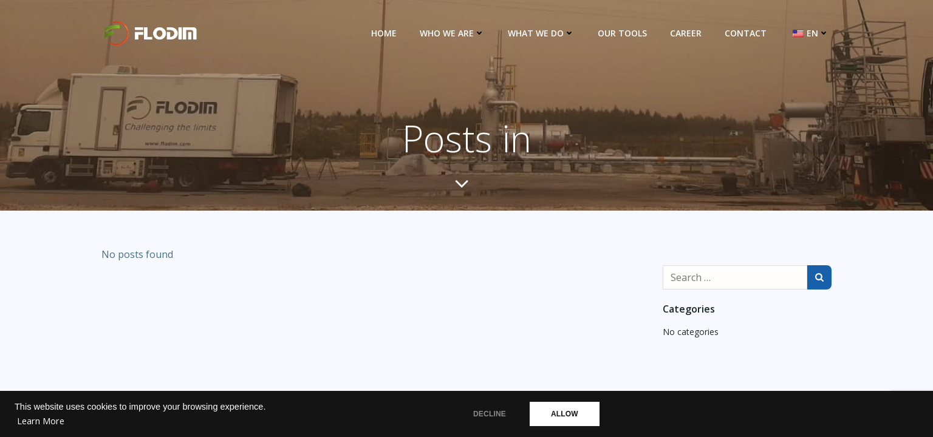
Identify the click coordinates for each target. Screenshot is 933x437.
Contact (746, 33)
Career (686, 33)
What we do (541, 33)
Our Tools (622, 33)
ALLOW (564, 414)
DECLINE (489, 414)
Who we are (452, 33)
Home (384, 33)
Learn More (40, 421)
